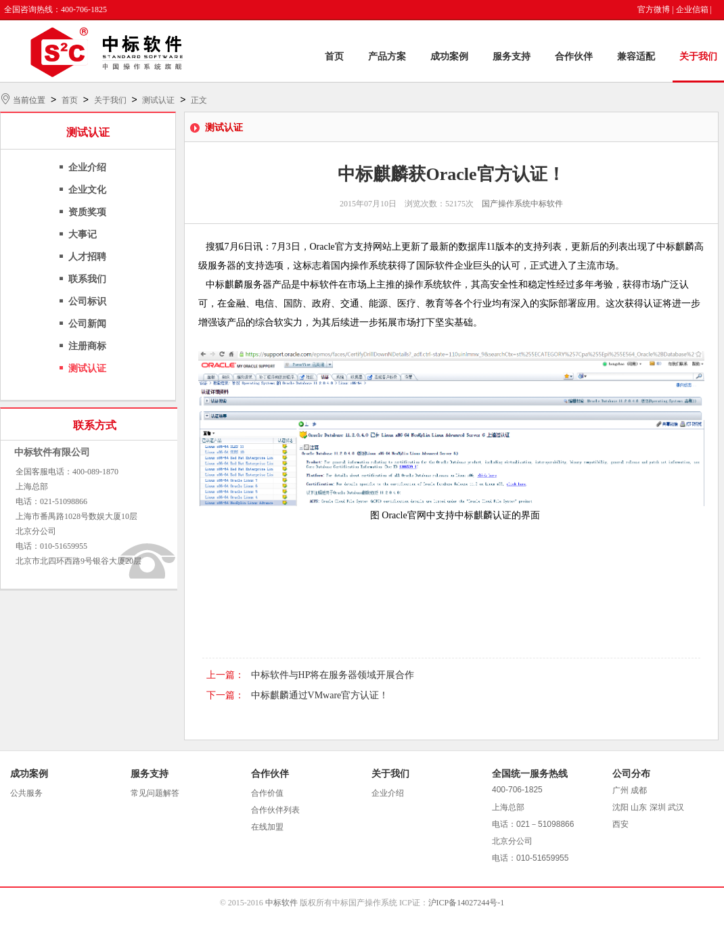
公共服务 (26, 793)
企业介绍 (87, 167)
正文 (199, 100)
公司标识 (87, 301)
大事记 (82, 234)
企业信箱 (692, 9)
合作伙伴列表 (275, 810)
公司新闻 (87, 324)
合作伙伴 (574, 56)
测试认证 (158, 100)
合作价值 (267, 793)
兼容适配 (636, 56)
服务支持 (511, 56)
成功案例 (449, 56)
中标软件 (281, 902)
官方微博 (653, 9)
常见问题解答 (155, 793)
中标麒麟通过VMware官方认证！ (320, 695)
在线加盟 (267, 827)
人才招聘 (87, 257)
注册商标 (87, 346)
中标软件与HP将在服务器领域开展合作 (333, 675)
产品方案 (387, 56)
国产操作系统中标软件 (522, 203)
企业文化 (87, 190)
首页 (334, 56)
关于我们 (698, 56)
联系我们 (87, 279)
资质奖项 (87, 212)
